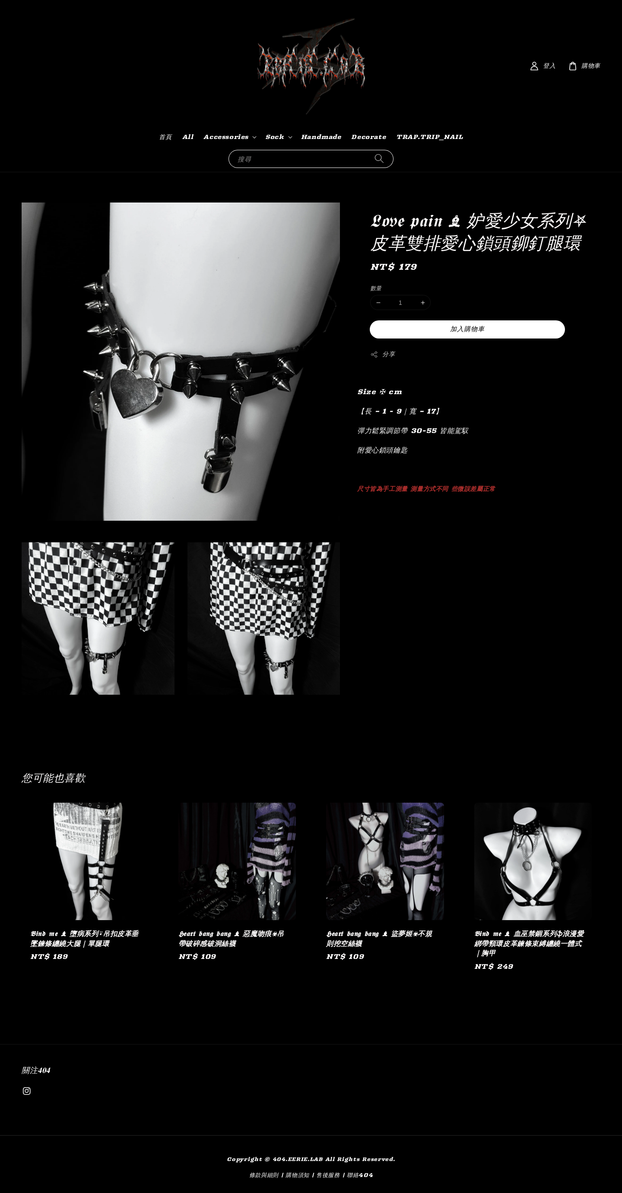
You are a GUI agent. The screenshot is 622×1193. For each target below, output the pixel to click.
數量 (376, 288)
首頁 (165, 137)
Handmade (321, 137)
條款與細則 (264, 1174)
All (188, 137)
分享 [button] (382, 354)
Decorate (368, 137)
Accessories (225, 137)
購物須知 (297, 1174)
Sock (274, 137)
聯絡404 (360, 1174)
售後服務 (328, 1174)
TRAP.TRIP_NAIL (429, 137)
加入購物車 (467, 329)
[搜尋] (379, 158)
